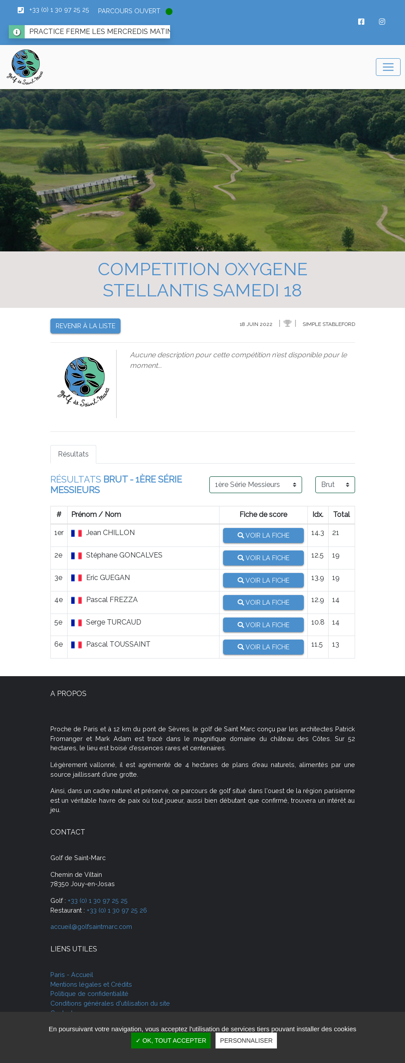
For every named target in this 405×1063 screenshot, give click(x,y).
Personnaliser (246, 1040)
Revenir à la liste (85, 325)
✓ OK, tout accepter (171, 1040)
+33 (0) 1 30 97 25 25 (98, 900)
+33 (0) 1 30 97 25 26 (117, 910)
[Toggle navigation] (388, 67)
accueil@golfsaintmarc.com (91, 926)
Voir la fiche (263, 535)
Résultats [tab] (73, 454)
